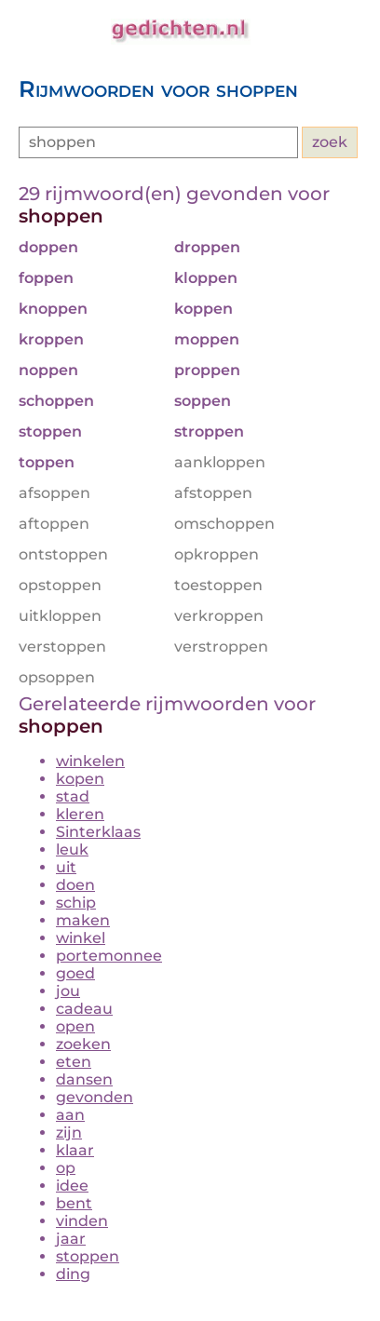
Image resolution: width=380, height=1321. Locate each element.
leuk (72, 849)
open (75, 1026)
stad (72, 796)
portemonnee (109, 955)
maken (83, 920)
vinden (82, 1221)
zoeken (83, 1044)
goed (75, 973)
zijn (69, 1132)
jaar (71, 1238)
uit (66, 867)
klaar (75, 1150)
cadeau (84, 1009)
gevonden (94, 1097)
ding (73, 1274)
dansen (84, 1079)
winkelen (90, 761)
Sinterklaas (98, 832)
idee (72, 1185)
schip (76, 902)
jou (68, 991)
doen (75, 885)
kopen (80, 779)
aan (70, 1115)
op (65, 1168)
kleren (80, 814)
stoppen (87, 1256)
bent (74, 1203)
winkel (80, 938)
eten (73, 1062)
